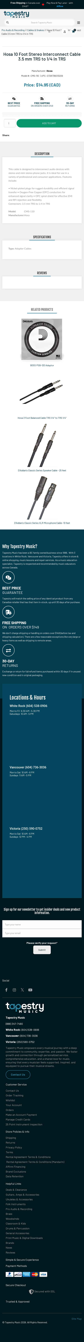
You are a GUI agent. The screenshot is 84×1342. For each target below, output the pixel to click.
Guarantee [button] (14, 105)
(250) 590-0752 (20, 1042)
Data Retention (14, 1176)
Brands (10, 1242)
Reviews (10, 1252)
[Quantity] (10, 123)
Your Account (14, 1105)
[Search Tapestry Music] (40, 22)
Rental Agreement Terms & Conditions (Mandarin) (35, 1161)
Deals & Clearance (16, 1189)
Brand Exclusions (16, 1171)
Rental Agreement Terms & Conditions (28, 1157)
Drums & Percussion (17, 1228)
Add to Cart (49, 123)
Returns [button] (70, 105)
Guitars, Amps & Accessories (22, 1194)
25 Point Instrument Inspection (24, 1124)
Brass (9, 1213)
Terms (9, 1152)
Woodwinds (12, 1218)
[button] (14, 103)
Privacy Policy (14, 1147)
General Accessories (17, 1233)
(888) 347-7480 (14, 1023)
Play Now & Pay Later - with (60, 5)
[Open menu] (77, 22)
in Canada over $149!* (25, 5)
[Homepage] (22, 13)
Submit (42, 949)
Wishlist (10, 1100)
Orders (10, 1110)
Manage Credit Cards (18, 1119)
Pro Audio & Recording (13, 30)
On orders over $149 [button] (42, 105)
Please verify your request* (42, 942)
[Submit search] (7, 22)
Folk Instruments (16, 1204)
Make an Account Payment (21, 1114)
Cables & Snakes (35, 30)
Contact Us (18, 1074)
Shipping (11, 1137)
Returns (10, 1142)
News (9, 1247)
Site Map (77, 1318)
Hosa (49, 70)
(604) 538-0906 (22, 1029)
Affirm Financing (15, 1166)
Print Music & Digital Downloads (24, 1238)
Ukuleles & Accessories (19, 1199)
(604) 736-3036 (22, 1035)
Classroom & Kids (16, 1223)
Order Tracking (14, 1095)
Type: (11, 248)
